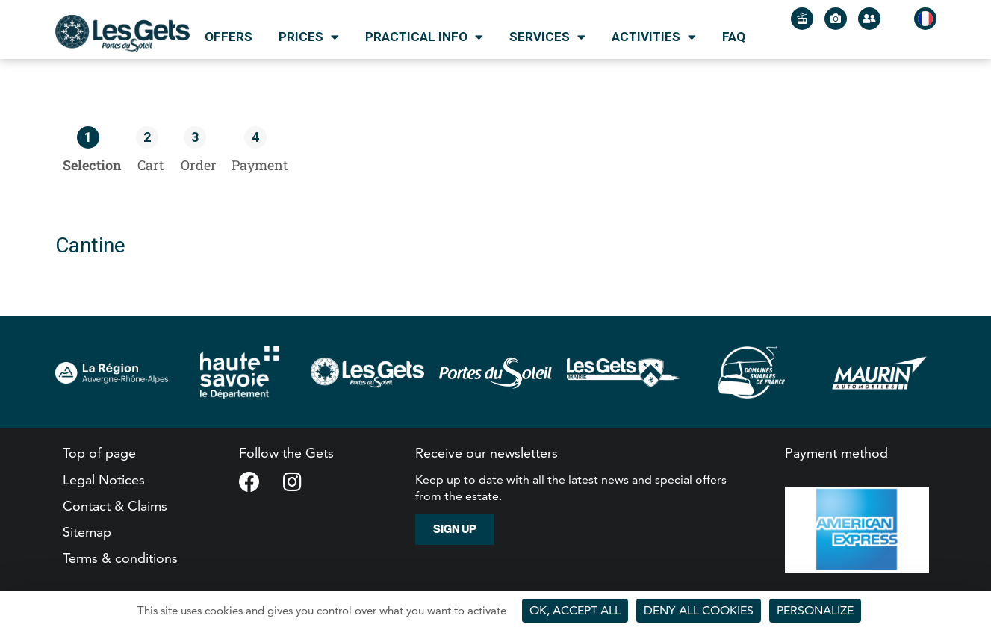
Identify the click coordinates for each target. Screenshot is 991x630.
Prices (309, 37)
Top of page (99, 452)
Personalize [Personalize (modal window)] (815, 610)
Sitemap (87, 531)
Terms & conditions (120, 558)
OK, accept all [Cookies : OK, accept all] (575, 610)
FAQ (733, 36)
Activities (654, 37)
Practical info (424, 37)
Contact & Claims (115, 505)
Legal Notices (104, 479)
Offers (228, 36)
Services (547, 37)
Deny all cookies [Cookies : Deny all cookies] (699, 610)
